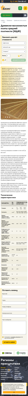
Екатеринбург (5, 371)
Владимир (4, 373)
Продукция (9, 20)
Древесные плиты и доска (20, 20)
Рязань (3, 379)
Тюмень (17, 371)
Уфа (16, 375)
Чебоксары (18, 377)
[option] (14, 109)
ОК (14, 392)
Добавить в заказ (18, 60)
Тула (16, 369)
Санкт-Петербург (6, 369)
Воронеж (4, 375)
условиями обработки (15, 337)
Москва (3, 368)
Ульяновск (18, 373)
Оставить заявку (9, 342)
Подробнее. (13, 389)
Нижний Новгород (6, 377)
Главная (2, 20)
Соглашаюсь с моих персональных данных (13, 338)
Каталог (6, 15)
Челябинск (18, 379)
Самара (17, 368)
